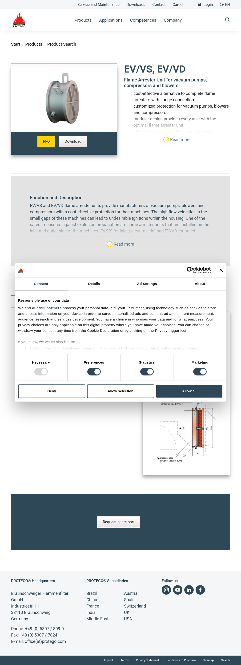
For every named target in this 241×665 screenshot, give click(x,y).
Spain (129, 599)
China (91, 599)
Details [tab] (94, 284)
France (92, 606)
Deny (51, 391)
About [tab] (200, 284)
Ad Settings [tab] (147, 284)
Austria (130, 593)
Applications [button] (111, 20)
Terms (125, 660)
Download (73, 141)
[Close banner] (221, 270)
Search (225, 660)
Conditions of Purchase (181, 660)
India (91, 612)
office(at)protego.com (45, 641)
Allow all (189, 391)
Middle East (97, 618)
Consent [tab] (41, 284)
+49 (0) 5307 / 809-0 (44, 628)
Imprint (108, 660)
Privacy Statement (147, 660)
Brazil (91, 593)
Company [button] (173, 20)
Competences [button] (143, 20)
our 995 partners (47, 308)
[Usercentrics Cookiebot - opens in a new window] (190, 270)
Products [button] (83, 20)
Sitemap (208, 660)
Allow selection (120, 391)
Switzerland (135, 606)
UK (126, 612)
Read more (176, 139)
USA (128, 618)
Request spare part (119, 522)
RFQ (46, 141)
